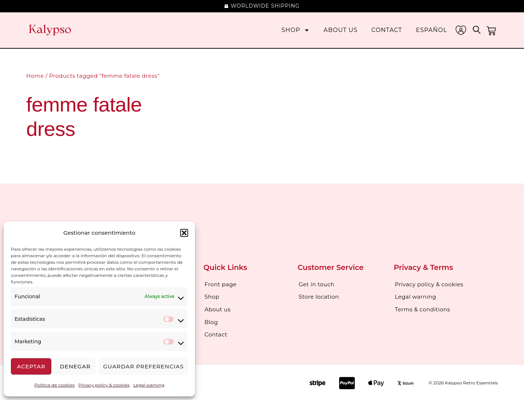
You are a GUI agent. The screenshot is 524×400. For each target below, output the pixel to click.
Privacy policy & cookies (104, 385)
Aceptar (31, 366)
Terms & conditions (422, 309)
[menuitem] (431, 30)
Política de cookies (54, 385)
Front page (221, 284)
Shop (296, 30)
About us (340, 30)
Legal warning (148, 385)
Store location (319, 296)
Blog (211, 321)
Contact (387, 30)
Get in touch (317, 284)
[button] (184, 233)
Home (35, 75)
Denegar (75, 366)
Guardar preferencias (143, 366)
